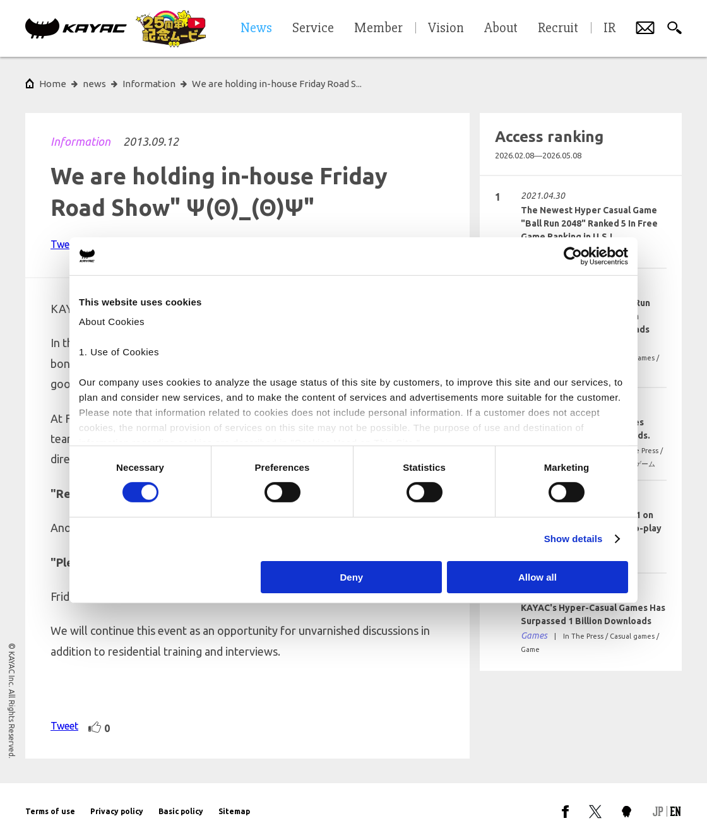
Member (378, 28)
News (256, 28)
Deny (352, 577)
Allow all (537, 577)
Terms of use (50, 811)
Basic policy (180, 811)
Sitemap (234, 811)
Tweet (64, 244)
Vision (446, 28)
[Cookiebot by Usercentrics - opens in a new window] (573, 255)
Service (313, 28)
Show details (573, 538)
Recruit (558, 28)
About (501, 28)
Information (80, 141)
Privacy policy (116, 811)
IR (609, 28)
